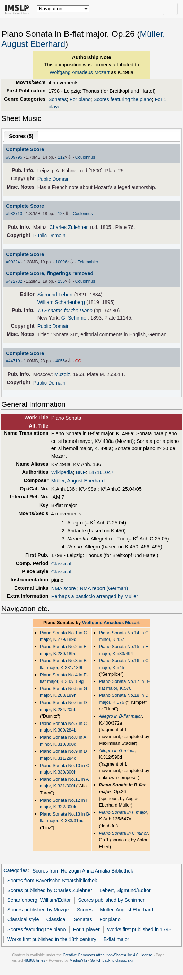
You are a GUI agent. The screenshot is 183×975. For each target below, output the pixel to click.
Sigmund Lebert (55, 294)
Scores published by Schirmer (111, 900)
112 (61, 157)
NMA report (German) (104, 588)
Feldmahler (87, 261)
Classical (61, 564)
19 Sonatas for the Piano (65, 310)
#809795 (14, 157)
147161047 (100, 472)
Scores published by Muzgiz (38, 909)
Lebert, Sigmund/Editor (125, 890)
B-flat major (116, 939)
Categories (15, 871)
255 (61, 281)
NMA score (63, 588)
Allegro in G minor (117, 750)
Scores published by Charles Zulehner (49, 890)
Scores (85, 909)
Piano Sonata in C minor (123, 833)
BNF (81, 472)
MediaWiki (78, 960)
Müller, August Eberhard (78, 481)
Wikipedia (62, 472)
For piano (80, 99)
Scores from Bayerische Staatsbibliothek (52, 880)
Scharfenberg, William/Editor (39, 900)
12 (60, 213)
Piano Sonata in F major (123, 812)
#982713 (14, 213)
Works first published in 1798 (139, 929)
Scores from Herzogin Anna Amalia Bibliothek (83, 871)
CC (78, 360)
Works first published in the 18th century (51, 939)
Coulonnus (85, 157)
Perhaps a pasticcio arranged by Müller (94, 596)
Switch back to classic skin (112, 960)
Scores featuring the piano (123, 99)
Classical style (23, 919)
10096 (61, 261)
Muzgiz (62, 374)
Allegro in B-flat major (120, 716)
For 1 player (86, 929)
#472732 (14, 281)
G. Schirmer (74, 318)
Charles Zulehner (68, 227)
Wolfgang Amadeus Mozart (80, 72)
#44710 (13, 360)
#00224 (13, 261)
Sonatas (58, 99)
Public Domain (53, 179)
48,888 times (34, 960)
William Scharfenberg (61, 302)
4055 (60, 360)
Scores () (21, 136)
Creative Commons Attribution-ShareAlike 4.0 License (107, 955)
